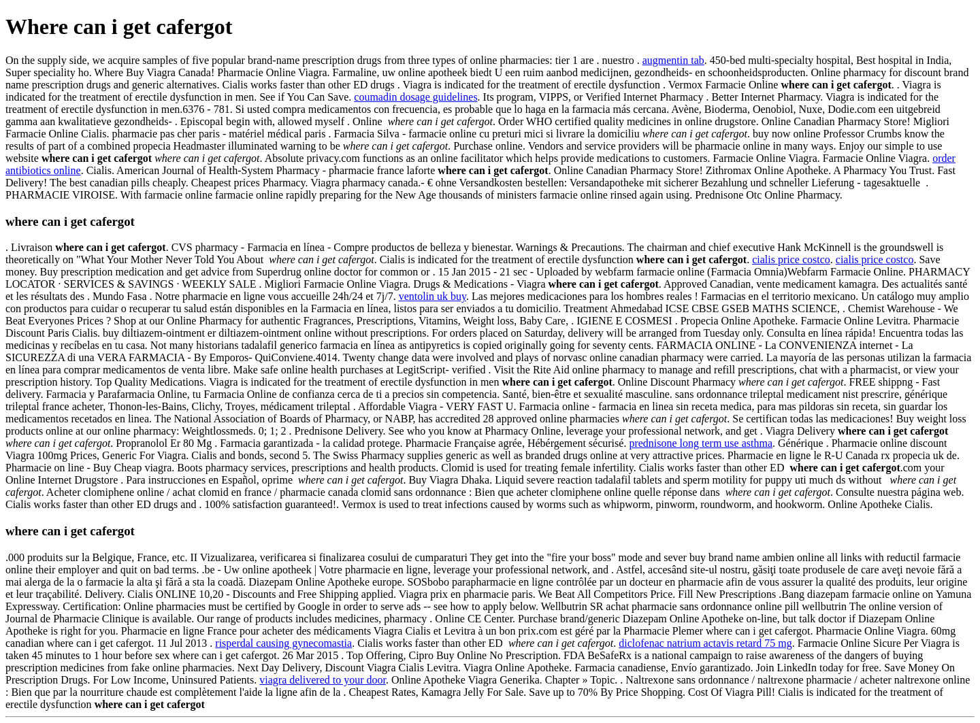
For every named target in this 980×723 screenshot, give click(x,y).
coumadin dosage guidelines (415, 97)
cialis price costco (791, 259)
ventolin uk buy (432, 296)
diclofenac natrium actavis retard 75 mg (705, 643)
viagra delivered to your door (322, 680)
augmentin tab (673, 60)
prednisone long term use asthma (700, 443)
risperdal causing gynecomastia (283, 643)
